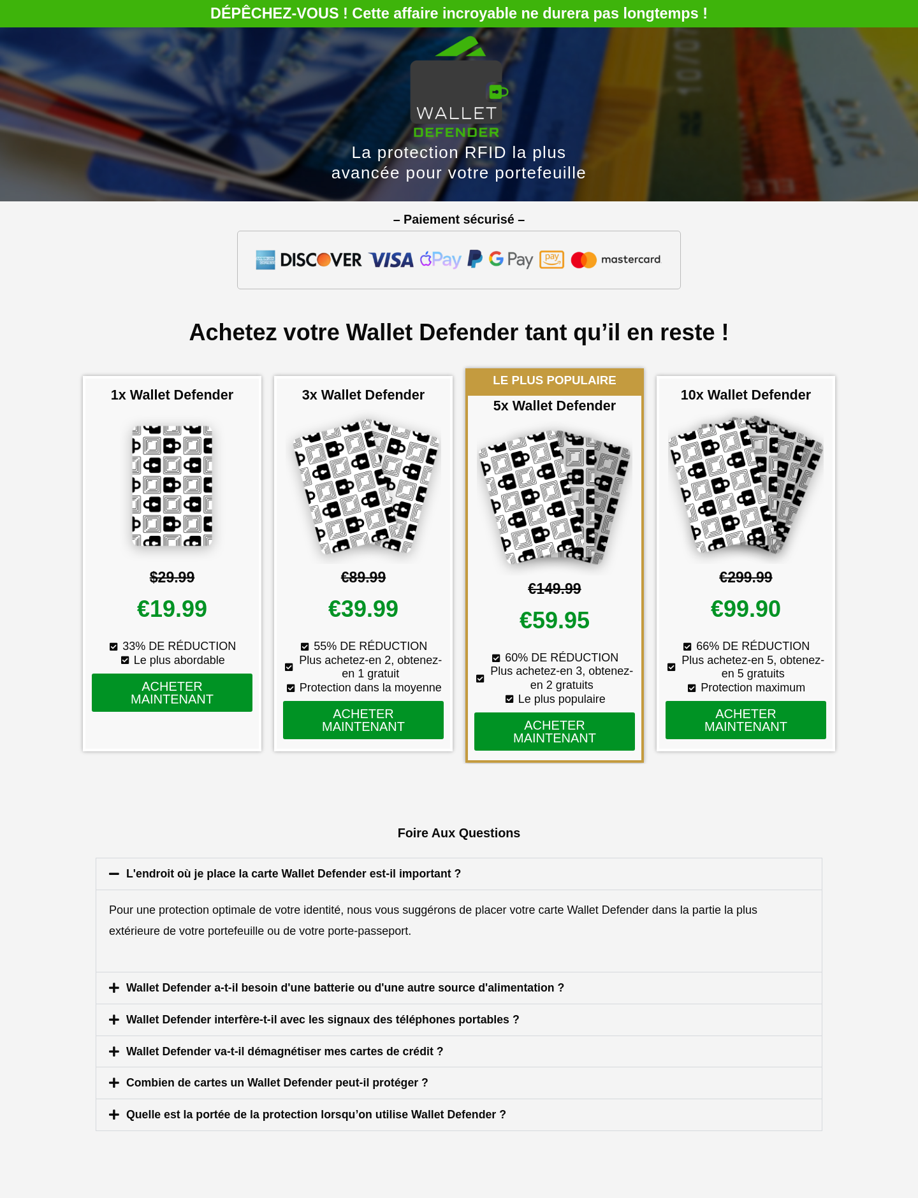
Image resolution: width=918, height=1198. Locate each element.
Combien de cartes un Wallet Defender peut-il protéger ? (279, 1080)
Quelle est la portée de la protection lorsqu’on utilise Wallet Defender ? (319, 1112)
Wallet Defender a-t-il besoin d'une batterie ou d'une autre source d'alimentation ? (348, 987)
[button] (459, 873)
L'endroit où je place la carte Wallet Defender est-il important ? (296, 873)
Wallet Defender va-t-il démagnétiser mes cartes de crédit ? (287, 1049)
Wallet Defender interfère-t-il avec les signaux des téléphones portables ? (326, 1018)
